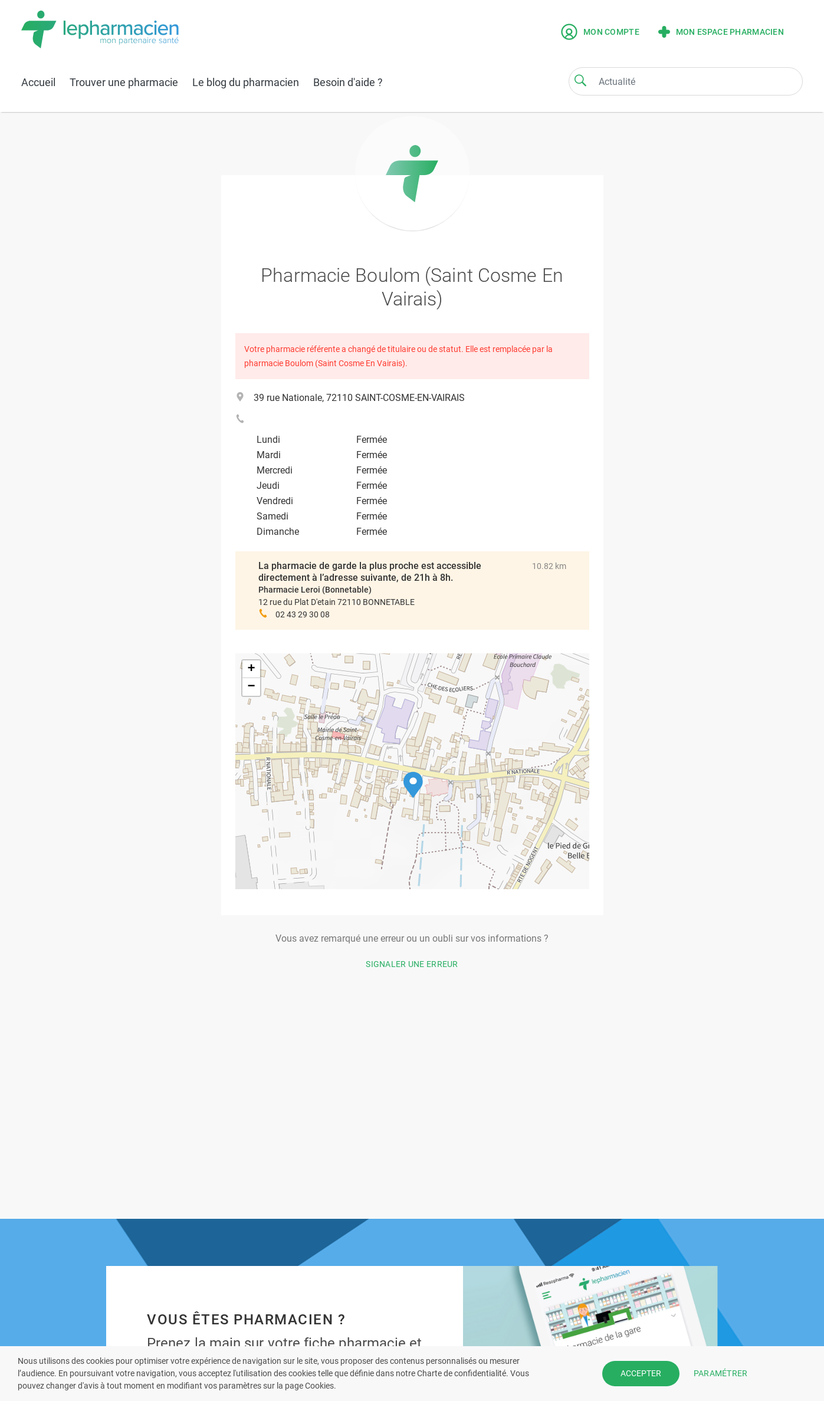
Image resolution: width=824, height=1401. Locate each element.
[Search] (580, 80)
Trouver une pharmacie (124, 82)
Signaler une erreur (412, 964)
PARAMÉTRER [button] (721, 1373)
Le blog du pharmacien (245, 82)
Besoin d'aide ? (348, 82)
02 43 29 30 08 (302, 614)
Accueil (38, 82)
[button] (413, 785)
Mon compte (600, 32)
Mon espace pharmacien (721, 32)
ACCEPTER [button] (641, 1373)
